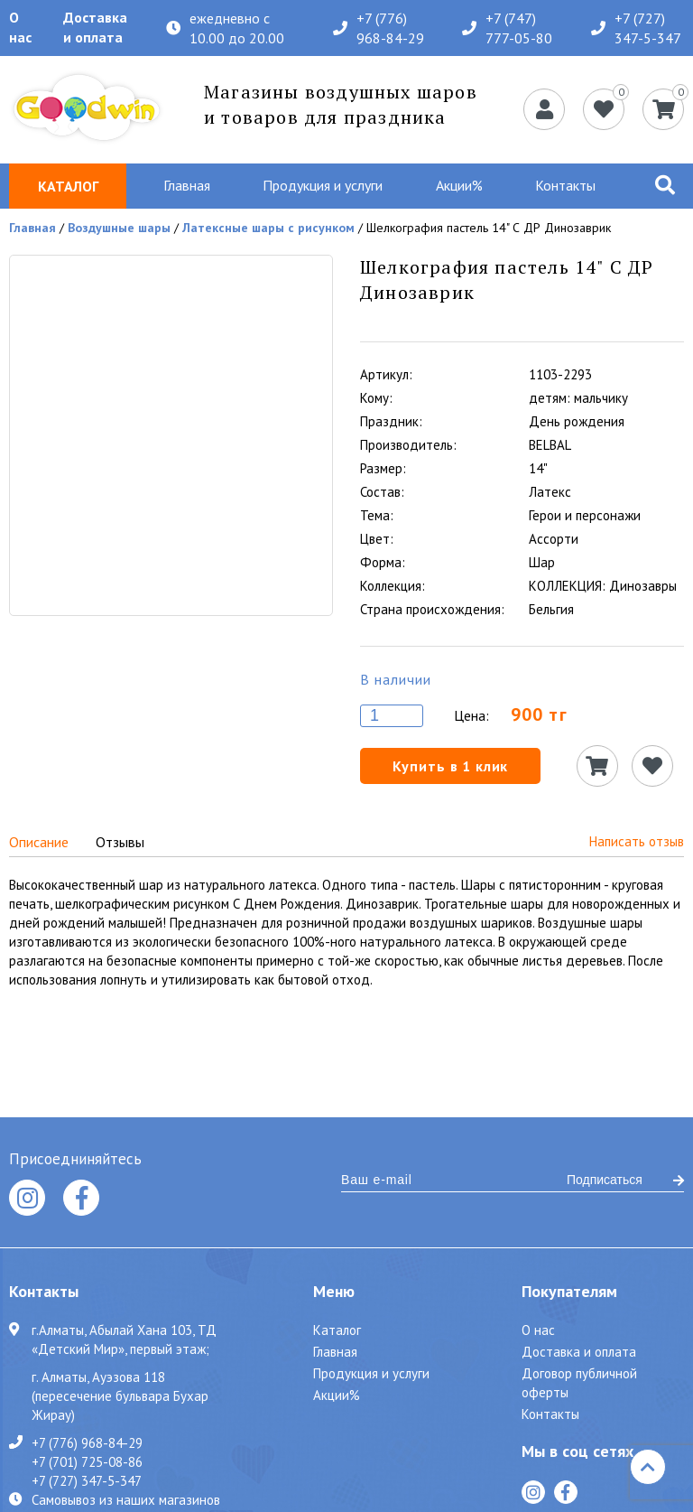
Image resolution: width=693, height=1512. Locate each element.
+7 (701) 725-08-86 (87, 1461)
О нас (20, 27)
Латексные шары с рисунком (268, 227)
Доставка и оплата (95, 27)
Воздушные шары (119, 227)
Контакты (565, 185)
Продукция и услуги (323, 185)
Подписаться (625, 1179)
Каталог (337, 1330)
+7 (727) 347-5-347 (636, 28)
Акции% (459, 185)
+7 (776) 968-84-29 (378, 28)
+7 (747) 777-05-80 (507, 28)
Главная (186, 185)
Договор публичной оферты (579, 1383)
